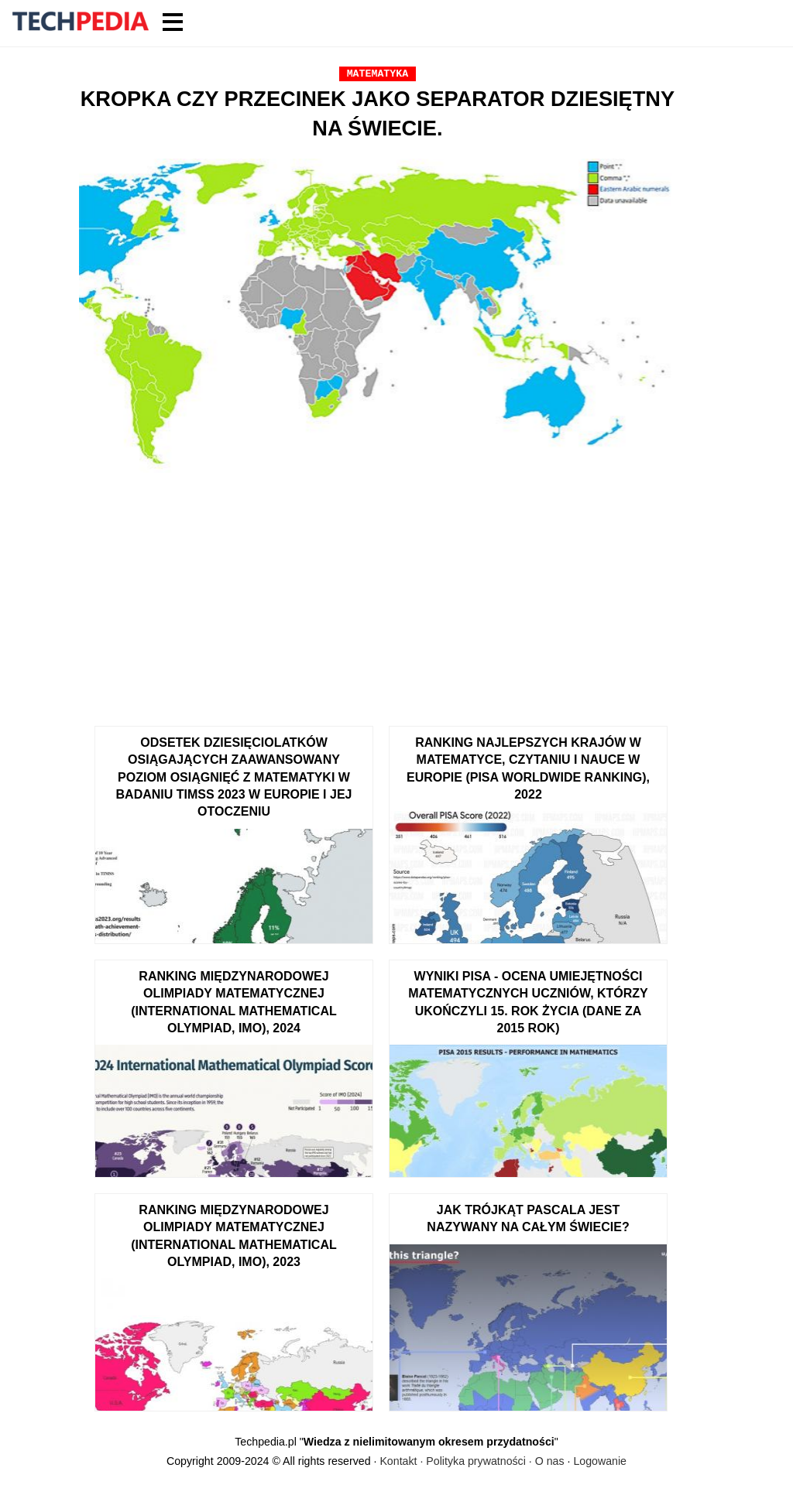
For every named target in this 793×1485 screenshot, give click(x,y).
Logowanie (600, 1461)
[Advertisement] (377, 594)
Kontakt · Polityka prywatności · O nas (471, 1461)
